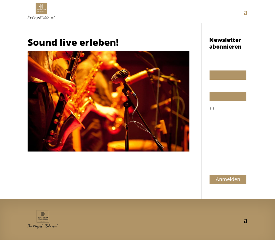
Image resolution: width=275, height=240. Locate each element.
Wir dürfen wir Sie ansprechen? (225, 63)
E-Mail (214, 87)
